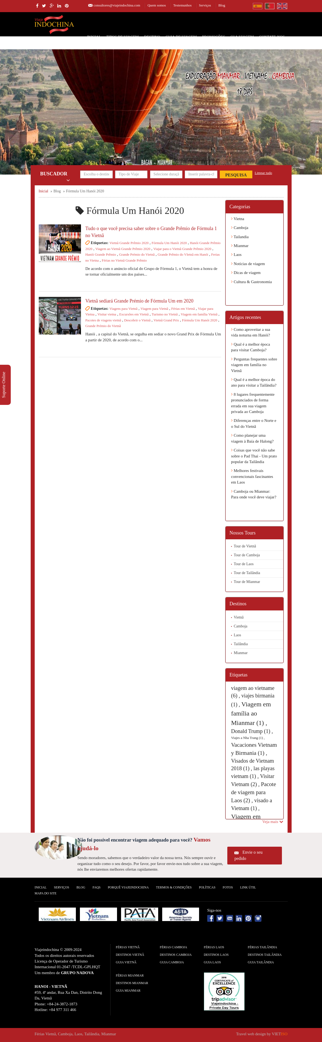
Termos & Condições (174, 887)
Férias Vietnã (128, 947)
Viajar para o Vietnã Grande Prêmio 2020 (182, 249)
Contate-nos (272, 37)
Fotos (228, 887)
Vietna (237, 219)
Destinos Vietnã (130, 955)
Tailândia (241, 644)
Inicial (94, 37)
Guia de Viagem (181, 37)
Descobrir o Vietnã (137, 320)
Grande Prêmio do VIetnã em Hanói (183, 254)
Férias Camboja (173, 947)
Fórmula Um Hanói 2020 (169, 243)
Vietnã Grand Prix (166, 320)
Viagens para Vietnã (123, 309)
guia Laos (212, 962)
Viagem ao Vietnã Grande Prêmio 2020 (122, 249)
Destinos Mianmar (132, 983)
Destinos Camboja (176, 955)
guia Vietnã (126, 962)
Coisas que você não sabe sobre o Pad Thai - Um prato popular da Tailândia (254, 456)
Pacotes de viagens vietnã (103, 320)
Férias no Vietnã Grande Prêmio (124, 260)
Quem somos (156, 5)
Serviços (205, 5)
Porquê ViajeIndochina (128, 887)
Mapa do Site (46, 893)
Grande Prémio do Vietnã (136, 254)
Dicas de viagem (246, 272)
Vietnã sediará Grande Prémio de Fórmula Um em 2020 (139, 301)
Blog (221, 5)
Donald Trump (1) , (252, 731)
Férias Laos (214, 947)
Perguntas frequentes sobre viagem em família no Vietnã (254, 365)
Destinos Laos (216, 955)
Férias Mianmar (130, 975)
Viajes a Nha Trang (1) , (248, 738)
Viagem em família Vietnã (199, 314)
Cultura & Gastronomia (251, 282)
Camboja (239, 227)
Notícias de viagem (248, 264)
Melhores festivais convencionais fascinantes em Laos (252, 476)
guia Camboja (172, 962)
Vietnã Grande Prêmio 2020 (128, 243)
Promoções (213, 37)
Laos (236, 254)
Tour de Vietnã (245, 546)
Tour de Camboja (247, 555)
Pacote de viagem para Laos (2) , (253, 792)
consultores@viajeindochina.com (117, 5)
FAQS (97, 887)
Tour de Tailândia (247, 573)
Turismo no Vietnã (165, 314)
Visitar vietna (106, 314)
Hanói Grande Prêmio (100, 254)
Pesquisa (236, 175)
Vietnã (238, 617)
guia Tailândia (261, 962)
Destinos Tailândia (265, 955)
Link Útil (248, 887)
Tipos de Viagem (122, 37)
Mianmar (240, 246)
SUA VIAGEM (242, 37)
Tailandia (240, 237)
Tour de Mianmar (247, 582)
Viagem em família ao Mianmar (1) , (251, 713)
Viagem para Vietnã (154, 309)
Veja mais (272, 821)
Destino (152, 37)
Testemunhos (182, 5)
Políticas (207, 887)
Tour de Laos (244, 564)
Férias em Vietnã (183, 309)
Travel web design (251, 1034)
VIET (279, 1034)
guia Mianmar (128, 990)
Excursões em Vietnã (133, 314)
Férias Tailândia (262, 947)
